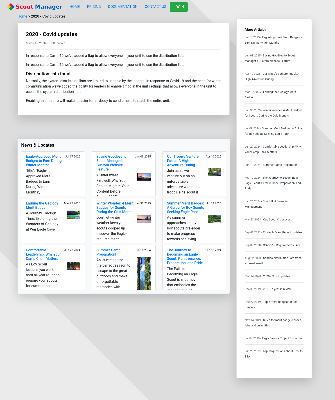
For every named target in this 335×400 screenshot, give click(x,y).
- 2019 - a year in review (277, 289)
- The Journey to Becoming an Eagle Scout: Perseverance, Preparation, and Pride (273, 183)
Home (22, 16)
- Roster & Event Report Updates (281, 232)
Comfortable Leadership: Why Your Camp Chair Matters (43, 254)
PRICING (94, 6)
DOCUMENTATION (123, 6)
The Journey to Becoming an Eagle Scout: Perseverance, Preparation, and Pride (185, 256)
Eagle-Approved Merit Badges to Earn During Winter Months (44, 160)
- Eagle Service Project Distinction (281, 338)
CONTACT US (155, 6)
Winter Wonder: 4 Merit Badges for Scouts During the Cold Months (115, 207)
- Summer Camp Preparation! (279, 164)
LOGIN (179, 7)
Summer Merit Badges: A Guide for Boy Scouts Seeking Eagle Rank (185, 207)
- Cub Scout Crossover (276, 219)
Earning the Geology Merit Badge (42, 205)
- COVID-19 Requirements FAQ (280, 245)
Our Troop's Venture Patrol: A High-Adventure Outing (183, 160)
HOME (75, 6)
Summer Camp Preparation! (108, 252)
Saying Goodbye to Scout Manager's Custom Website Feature (111, 163)
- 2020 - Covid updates (276, 276)
